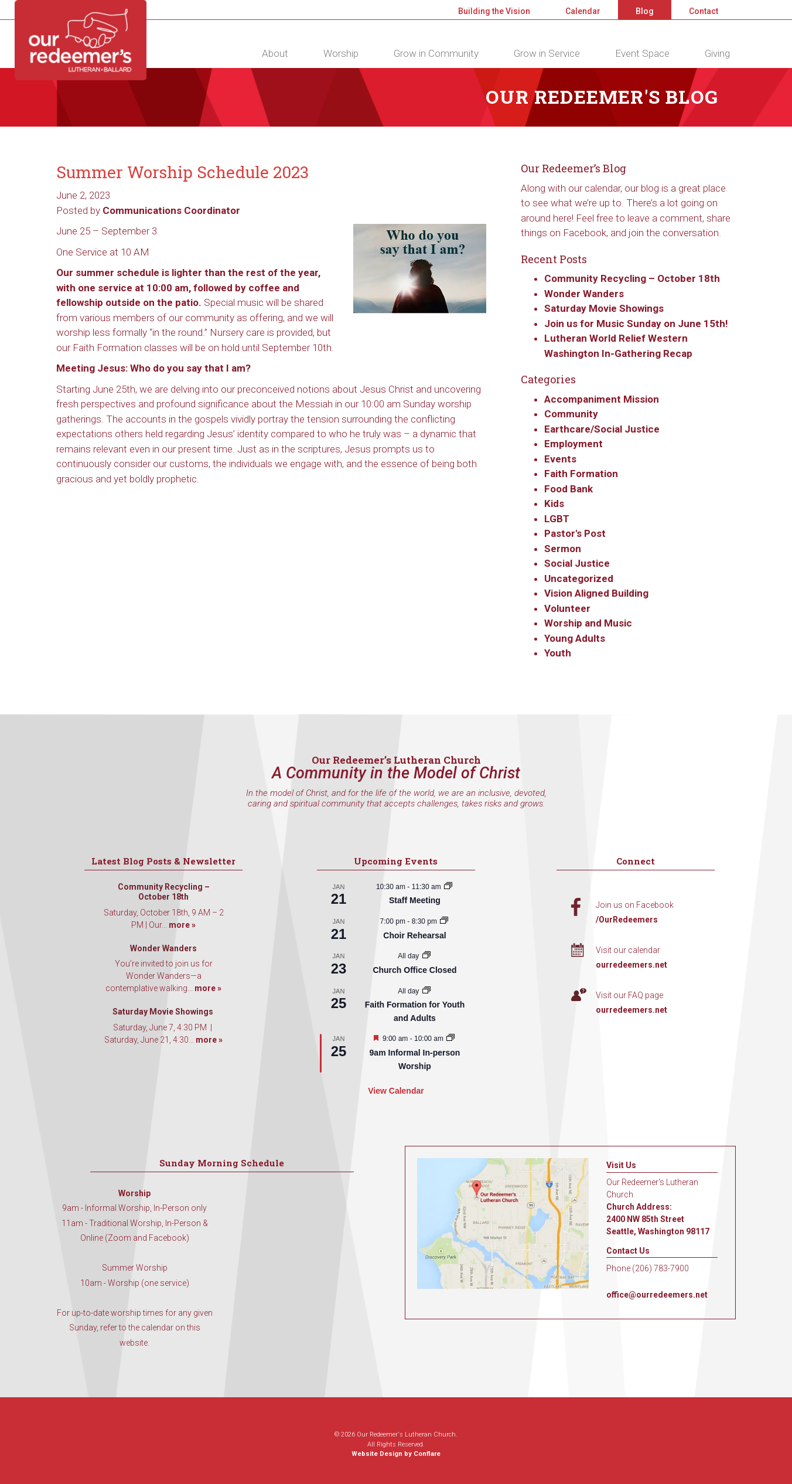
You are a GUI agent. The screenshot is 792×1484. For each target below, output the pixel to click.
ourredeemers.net (631, 964)
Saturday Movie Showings (605, 308)
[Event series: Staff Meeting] (448, 887)
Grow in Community (436, 53)
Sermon (562, 548)
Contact (703, 11)
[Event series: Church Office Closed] (426, 956)
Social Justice (577, 563)
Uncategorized (578, 578)
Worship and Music (588, 623)
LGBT (556, 519)
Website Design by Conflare (396, 1454)
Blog (645, 11)
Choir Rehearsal (414, 935)
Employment (573, 444)
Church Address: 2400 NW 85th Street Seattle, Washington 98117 (657, 1219)
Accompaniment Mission (601, 399)
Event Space (642, 53)
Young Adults (574, 638)
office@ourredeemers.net (657, 1294)
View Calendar (396, 1090)
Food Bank (568, 489)
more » (182, 925)
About (275, 53)
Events (560, 459)
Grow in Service (547, 53)
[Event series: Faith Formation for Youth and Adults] (426, 991)
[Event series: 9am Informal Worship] (450, 1038)
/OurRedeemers (627, 919)
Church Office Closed (414, 970)
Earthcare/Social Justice (602, 429)
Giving (717, 53)
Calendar (582, 11)
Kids (554, 503)
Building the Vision (494, 11)
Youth (557, 653)
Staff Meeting (415, 900)
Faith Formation (581, 473)
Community (571, 414)
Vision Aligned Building (596, 593)
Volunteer (567, 608)
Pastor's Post (575, 533)
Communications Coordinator (171, 210)
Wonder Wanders (584, 293)
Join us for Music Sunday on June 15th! (636, 323)
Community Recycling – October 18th (632, 278)
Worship (341, 53)
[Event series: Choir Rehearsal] (444, 921)
